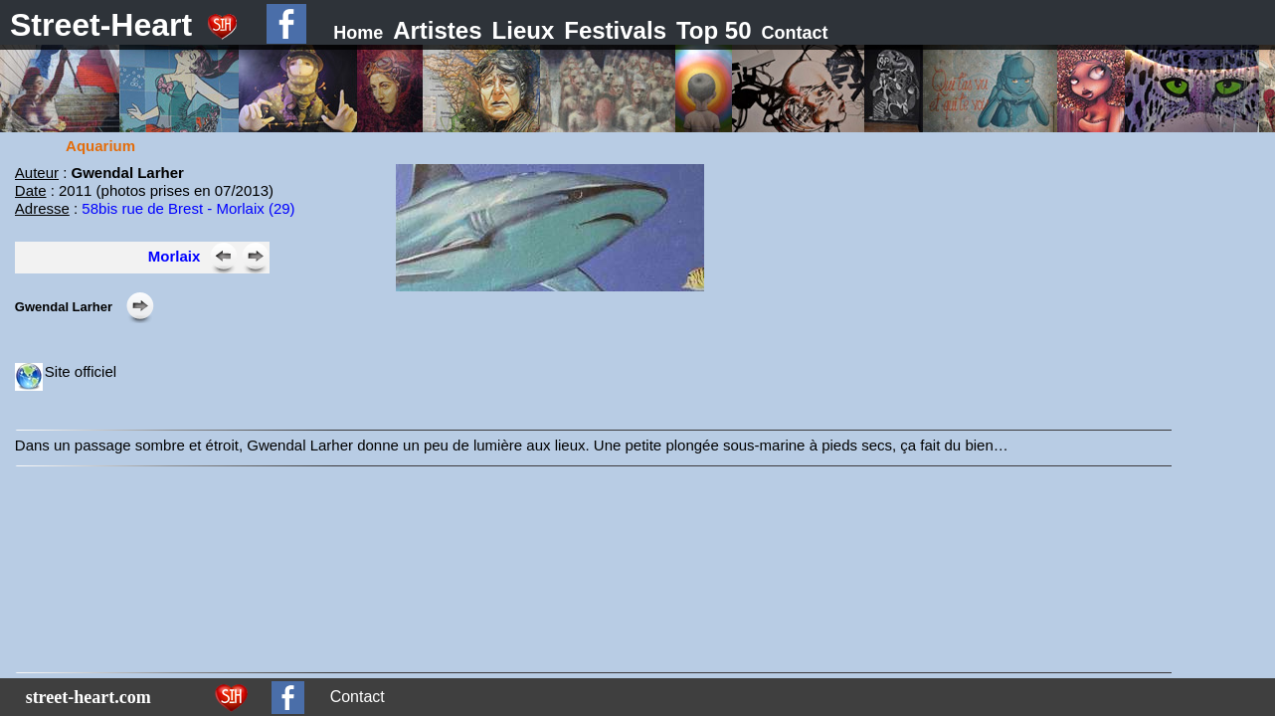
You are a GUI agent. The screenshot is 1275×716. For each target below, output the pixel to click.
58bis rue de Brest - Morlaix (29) (188, 208)
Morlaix (174, 256)
